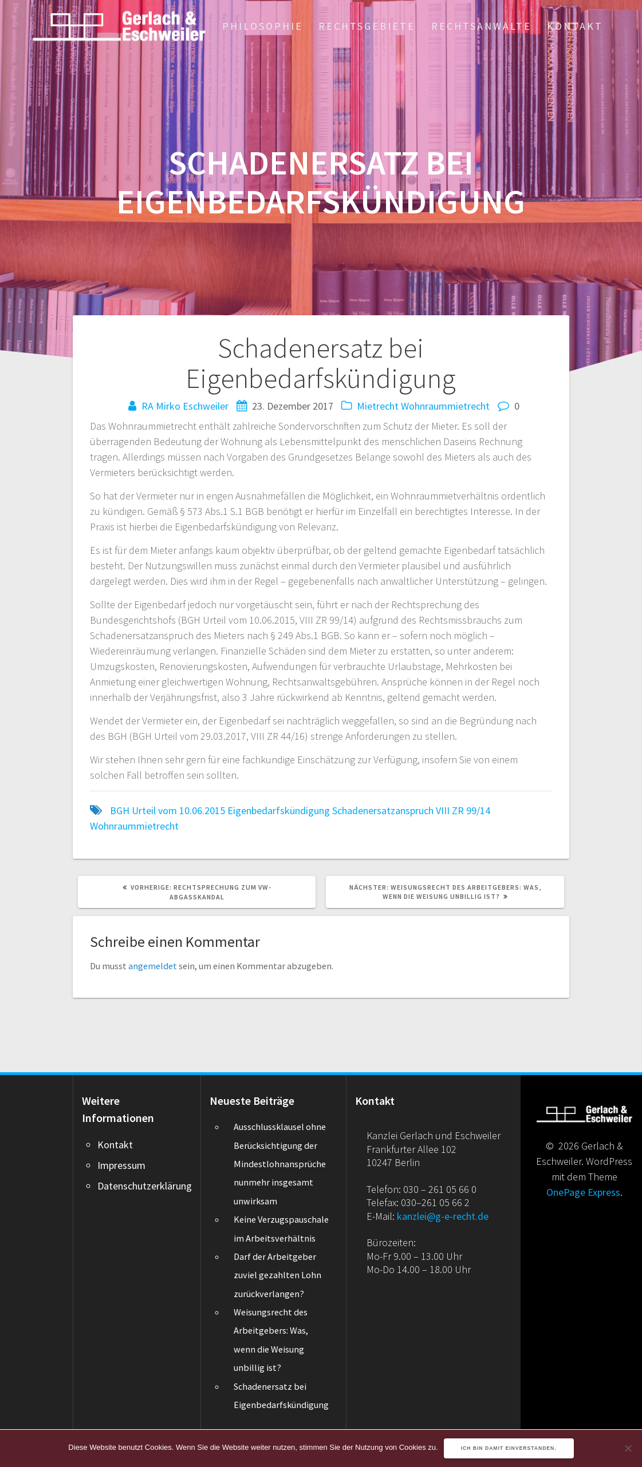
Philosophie (262, 26)
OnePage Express (583, 1192)
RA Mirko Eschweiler (185, 406)
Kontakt (575, 26)
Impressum (121, 1165)
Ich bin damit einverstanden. (509, 1448)
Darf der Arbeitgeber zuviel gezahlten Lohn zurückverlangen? (277, 1275)
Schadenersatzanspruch (383, 810)
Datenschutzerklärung (144, 1185)
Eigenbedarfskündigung (278, 810)
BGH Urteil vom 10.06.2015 (167, 810)
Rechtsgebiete (366, 26)
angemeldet (152, 966)
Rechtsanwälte (481, 26)
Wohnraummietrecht (445, 406)
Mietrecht (378, 406)
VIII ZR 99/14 (463, 810)
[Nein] (627, 1448)
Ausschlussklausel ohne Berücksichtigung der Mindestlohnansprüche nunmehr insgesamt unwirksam (280, 1164)
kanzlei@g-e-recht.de (443, 1216)
